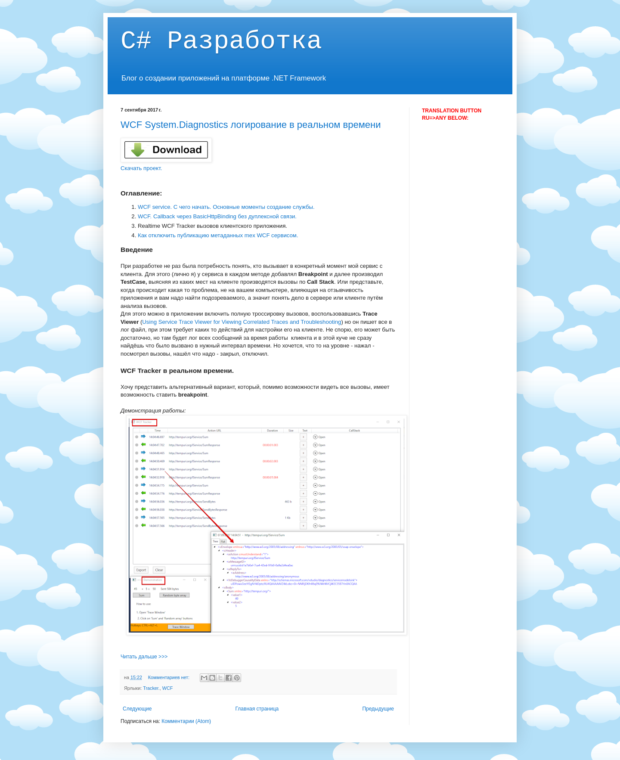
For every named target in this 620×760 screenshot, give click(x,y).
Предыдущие (378, 709)
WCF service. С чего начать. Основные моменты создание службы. (227, 207)
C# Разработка (221, 41)
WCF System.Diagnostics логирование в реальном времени (251, 124)
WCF (167, 688)
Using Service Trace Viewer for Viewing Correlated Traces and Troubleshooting (241, 322)
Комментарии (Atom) (186, 721)
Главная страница (257, 709)
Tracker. (151, 688)
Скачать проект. (141, 168)
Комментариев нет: (169, 677)
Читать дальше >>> (144, 657)
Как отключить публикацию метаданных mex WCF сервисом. (219, 235)
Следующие (137, 709)
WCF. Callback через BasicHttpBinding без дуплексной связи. (217, 216)
